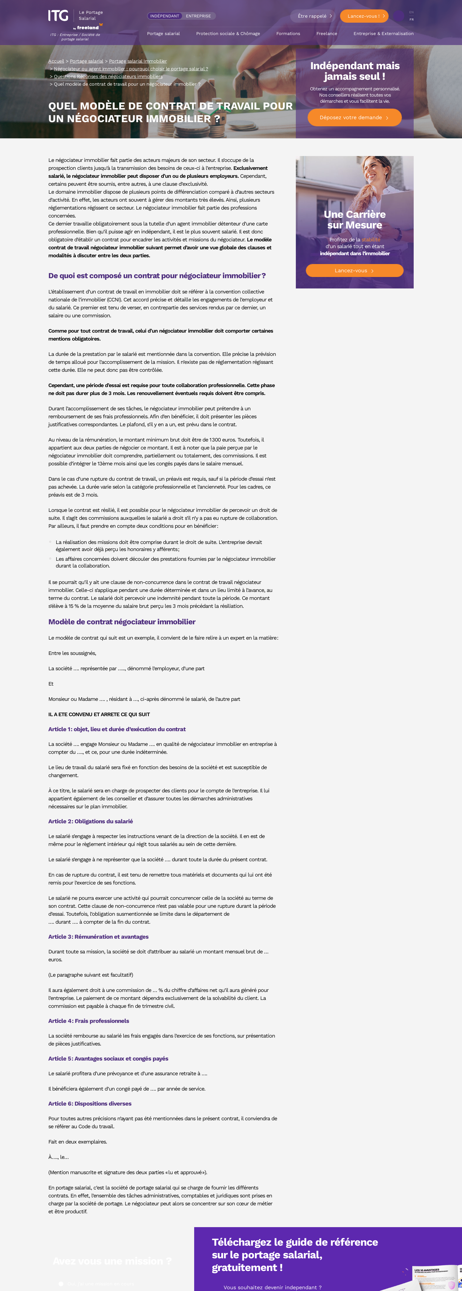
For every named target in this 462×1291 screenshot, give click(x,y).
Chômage (250, 31)
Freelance (326, 31)
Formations (288, 31)
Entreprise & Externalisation (384, 31)
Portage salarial (163, 31)
